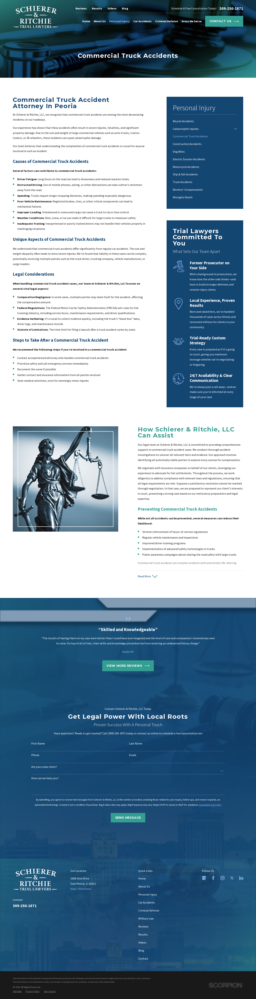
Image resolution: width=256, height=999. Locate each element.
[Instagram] (222, 878)
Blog (125, 8)
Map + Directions (80, 889)
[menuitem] (205, 121)
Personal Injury (147, 894)
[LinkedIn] (241, 878)
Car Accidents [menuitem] (142, 21)
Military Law (146, 918)
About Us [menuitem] (100, 21)
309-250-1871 (231, 8)
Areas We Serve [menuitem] (192, 21)
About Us (144, 886)
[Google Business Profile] (204, 878)
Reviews (81, 8)
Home (142, 878)
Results (97, 8)
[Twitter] (232, 878)
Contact (143, 958)
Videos (112, 8)
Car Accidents (146, 902)
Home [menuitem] (86, 21)
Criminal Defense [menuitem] (166, 21)
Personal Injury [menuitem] (119, 21)
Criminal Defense (148, 910)
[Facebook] (213, 878)
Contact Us (224, 21)
